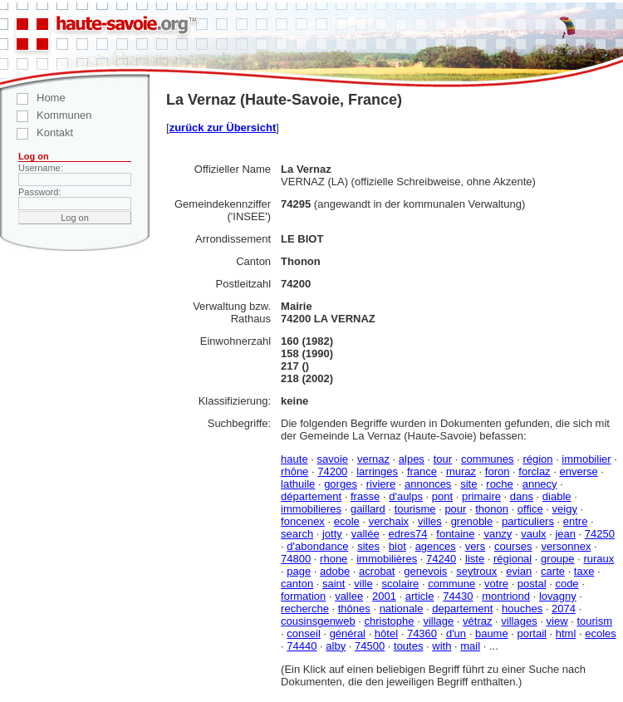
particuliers (528, 521)
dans (521, 496)
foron (497, 471)
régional (512, 558)
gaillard (368, 509)
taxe (584, 571)
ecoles (600, 633)
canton (297, 583)
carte (553, 571)
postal (532, 583)
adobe (335, 571)
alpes (411, 459)
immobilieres (311, 509)
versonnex (566, 546)
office (530, 509)
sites (368, 546)
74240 (441, 558)
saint (333, 583)
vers (475, 546)
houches (522, 608)
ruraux (598, 558)
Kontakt (36, 132)
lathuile (298, 484)
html (566, 633)
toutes (408, 646)
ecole (347, 521)
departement (462, 608)
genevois (425, 571)
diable (556, 496)
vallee (349, 596)
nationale (402, 608)
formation (303, 596)
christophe (390, 621)
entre (575, 521)
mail (470, 646)
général (347, 633)
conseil (303, 633)
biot (397, 546)
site (468, 484)
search (297, 534)
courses (513, 546)
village (438, 621)
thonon (491, 509)
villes (430, 521)
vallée (365, 534)
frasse (365, 496)
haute (294, 459)
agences (435, 546)
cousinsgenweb (318, 621)
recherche (305, 608)
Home (33, 97)
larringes (377, 471)
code (566, 583)
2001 (384, 596)
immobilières (386, 558)
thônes (354, 608)
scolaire (400, 583)
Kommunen (45, 115)
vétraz (477, 621)
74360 (422, 633)
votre (496, 583)
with (441, 646)
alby (336, 646)
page (299, 571)
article (419, 596)
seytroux (476, 571)
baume (491, 633)
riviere (380, 484)
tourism (594, 621)
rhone (333, 558)
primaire (481, 496)
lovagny (557, 596)
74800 (296, 558)
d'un (456, 633)
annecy (539, 484)
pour (455, 509)
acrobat (377, 571)
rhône (294, 471)
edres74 (407, 534)
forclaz (534, 471)
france (422, 471)
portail (532, 633)
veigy (564, 509)
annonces (428, 484)
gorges (340, 484)
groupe (557, 558)
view (557, 621)
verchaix (389, 521)
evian (519, 571)
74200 (332, 471)
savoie (332, 459)
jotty (332, 534)
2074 (564, 608)
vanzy (497, 534)
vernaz (373, 459)
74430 (458, 596)
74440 (301, 646)
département (311, 496)
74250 (600, 534)
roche (499, 484)
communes (487, 459)
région (537, 459)
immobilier (586, 459)
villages (519, 621)
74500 (370, 646)
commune (451, 583)
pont (442, 496)
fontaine (455, 534)
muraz (461, 471)
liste (474, 558)
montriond (506, 596)
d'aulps (406, 496)
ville (363, 583)
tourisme (415, 509)
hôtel (386, 633)
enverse (578, 471)
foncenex (303, 521)
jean (565, 534)
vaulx (533, 534)
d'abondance (317, 546)
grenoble (472, 521)
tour (443, 459)
